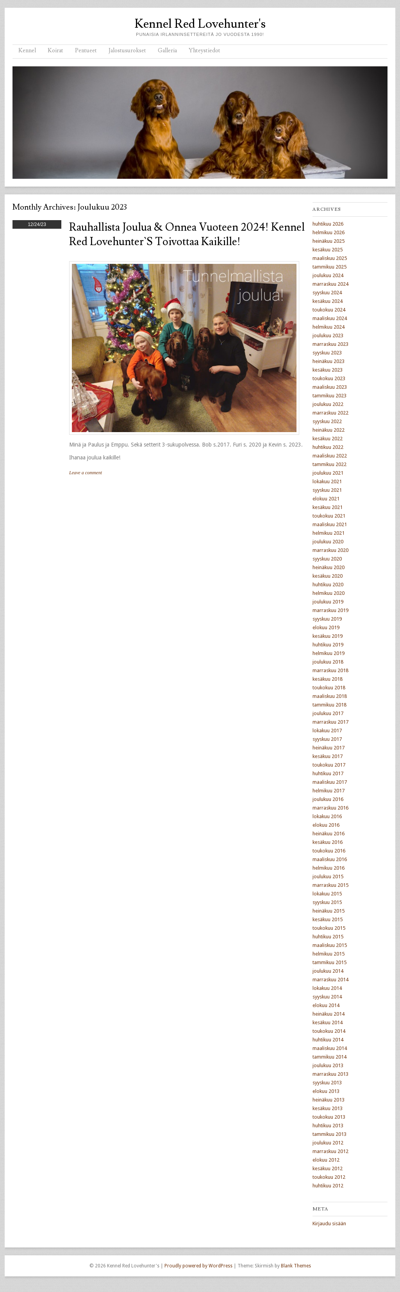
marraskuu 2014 (330, 979)
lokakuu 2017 (327, 730)
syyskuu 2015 (327, 902)
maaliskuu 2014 (329, 1048)
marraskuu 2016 (330, 808)
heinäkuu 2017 (328, 748)
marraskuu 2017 (330, 722)
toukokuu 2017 (328, 765)
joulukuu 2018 (327, 662)
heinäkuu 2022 (328, 430)
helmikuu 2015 (328, 954)
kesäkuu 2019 (327, 636)
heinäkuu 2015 (328, 911)
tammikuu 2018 (329, 705)
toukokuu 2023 (328, 378)
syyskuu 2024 (327, 292)
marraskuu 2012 (330, 1151)
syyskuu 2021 (327, 490)
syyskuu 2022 (327, 421)
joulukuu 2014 (327, 971)
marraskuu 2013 (330, 1074)
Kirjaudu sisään (329, 1223)
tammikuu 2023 (329, 396)
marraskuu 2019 (330, 610)
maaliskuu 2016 (329, 859)
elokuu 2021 (325, 499)
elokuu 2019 (325, 627)
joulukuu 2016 (327, 799)
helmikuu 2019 (328, 653)
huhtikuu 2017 (327, 773)
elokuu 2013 (325, 1091)
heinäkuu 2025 (328, 241)
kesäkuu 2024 (327, 301)
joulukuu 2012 (327, 1143)
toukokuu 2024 (328, 310)
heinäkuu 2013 (328, 1100)
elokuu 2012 (325, 1160)
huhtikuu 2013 (327, 1125)
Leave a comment (85, 472)
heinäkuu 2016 (328, 833)
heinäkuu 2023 (328, 361)
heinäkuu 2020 (328, 567)
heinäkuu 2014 (328, 1014)
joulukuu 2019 (327, 602)
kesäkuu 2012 (327, 1168)
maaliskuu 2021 (329, 524)
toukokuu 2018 (328, 687)
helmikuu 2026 (328, 232)
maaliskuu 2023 (329, 387)
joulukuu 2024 (327, 275)
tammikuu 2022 (329, 464)
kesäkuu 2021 (327, 507)
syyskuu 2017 (327, 739)
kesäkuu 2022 (327, 438)
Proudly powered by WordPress (198, 1266)
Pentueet (86, 50)
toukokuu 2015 (328, 928)
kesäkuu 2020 (327, 576)
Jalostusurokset (127, 50)
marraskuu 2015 (330, 885)
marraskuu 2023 (330, 344)
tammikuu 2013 (329, 1134)
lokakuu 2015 (327, 894)
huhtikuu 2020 (327, 584)
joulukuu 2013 (327, 1065)
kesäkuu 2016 (327, 842)
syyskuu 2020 (327, 559)
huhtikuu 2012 (327, 1186)
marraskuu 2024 (330, 284)
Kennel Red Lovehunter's (200, 24)
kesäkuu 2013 (327, 1108)
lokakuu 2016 (327, 816)
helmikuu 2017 (328, 791)
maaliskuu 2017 (329, 782)
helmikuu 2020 (328, 593)
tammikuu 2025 (329, 267)
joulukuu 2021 (327, 473)
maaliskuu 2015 (329, 945)
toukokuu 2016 (328, 851)
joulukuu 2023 (327, 335)
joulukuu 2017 (327, 713)
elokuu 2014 (325, 1005)
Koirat (55, 50)
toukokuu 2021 (328, 516)
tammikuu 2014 (329, 1057)
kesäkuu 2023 (327, 370)
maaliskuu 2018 (329, 696)
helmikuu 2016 (328, 868)
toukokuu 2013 (328, 1117)
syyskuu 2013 (327, 1083)
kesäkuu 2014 (327, 1022)
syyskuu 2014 (327, 997)
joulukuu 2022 (327, 404)
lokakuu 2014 (327, 988)
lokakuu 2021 (327, 481)
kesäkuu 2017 (327, 756)
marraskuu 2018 (330, 670)
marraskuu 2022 (330, 413)
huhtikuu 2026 (327, 224)
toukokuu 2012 (328, 1177)
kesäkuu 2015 (327, 919)
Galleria (167, 50)
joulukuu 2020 (327, 542)
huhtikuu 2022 (327, 447)
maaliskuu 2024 (329, 318)
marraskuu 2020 (330, 550)
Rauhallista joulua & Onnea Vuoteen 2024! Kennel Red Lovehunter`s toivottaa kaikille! (187, 234)
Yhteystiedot (204, 50)
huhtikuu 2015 (327, 937)
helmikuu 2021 (328, 533)
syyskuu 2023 (327, 353)
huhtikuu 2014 (327, 1040)
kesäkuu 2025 (327, 250)
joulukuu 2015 (327, 876)
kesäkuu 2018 (327, 679)
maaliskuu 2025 (329, 258)
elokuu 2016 (325, 825)
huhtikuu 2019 (327, 645)
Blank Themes (296, 1266)
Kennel (27, 50)
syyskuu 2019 (327, 619)
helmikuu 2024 (328, 327)
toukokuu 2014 (328, 1031)
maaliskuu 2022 (329, 456)
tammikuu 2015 (329, 962)
